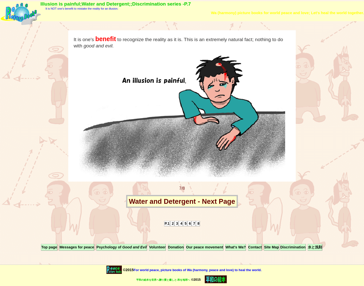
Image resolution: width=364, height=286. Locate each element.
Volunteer (157, 247)
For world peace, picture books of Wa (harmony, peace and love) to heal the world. (198, 270)
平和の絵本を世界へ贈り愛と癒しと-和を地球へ (163, 279)
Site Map (271, 247)
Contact (255, 247)
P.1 (167, 223)
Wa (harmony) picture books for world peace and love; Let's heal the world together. (287, 13)
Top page (49, 247)
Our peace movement (204, 247)
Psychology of (122, 247)
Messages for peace (76, 247)
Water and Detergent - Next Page (182, 201)
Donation (176, 247)
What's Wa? (235, 247)
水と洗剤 (315, 247)
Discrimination (293, 247)
